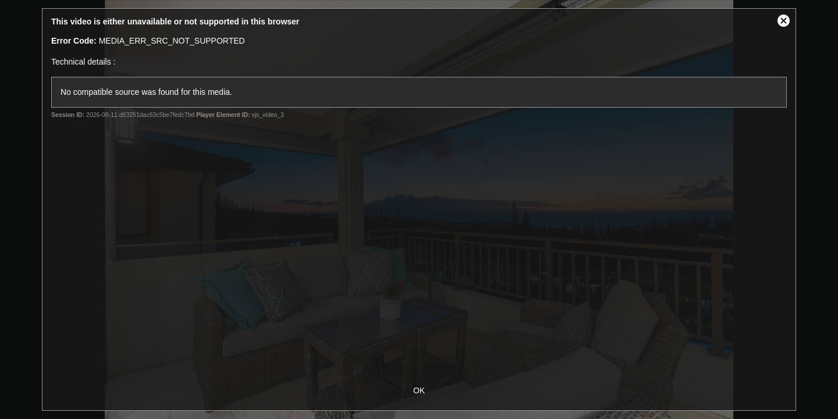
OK (419, 390)
